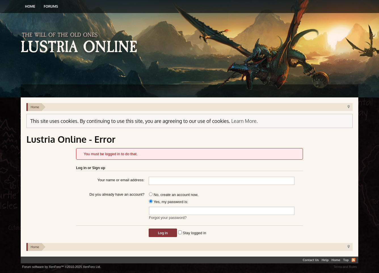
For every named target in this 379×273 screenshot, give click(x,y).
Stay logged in (192, 233)
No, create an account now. (173, 195)
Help (325, 260)
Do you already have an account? (116, 194)
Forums (51, 6)
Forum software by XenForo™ (61, 266)
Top (346, 260)
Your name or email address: (120, 180)
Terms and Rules (345, 266)
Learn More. (244, 121)
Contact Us (311, 260)
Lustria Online (81, 43)
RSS (353, 260)
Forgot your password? (168, 218)
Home (30, 6)
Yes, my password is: (168, 202)
